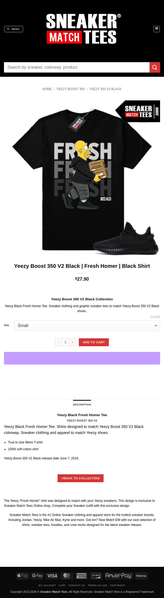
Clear (155, 316)
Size (6, 325)
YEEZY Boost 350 (71, 89)
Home (47, 89)
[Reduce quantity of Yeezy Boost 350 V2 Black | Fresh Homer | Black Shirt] (58, 342)
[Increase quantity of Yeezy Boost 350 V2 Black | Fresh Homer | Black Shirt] (72, 342)
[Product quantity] (65, 342)
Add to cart (94, 342)
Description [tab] (82, 404)
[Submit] (155, 67)
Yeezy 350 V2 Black (105, 89)
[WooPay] (82, 358)
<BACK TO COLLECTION (81, 478)
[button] (13, 29)
